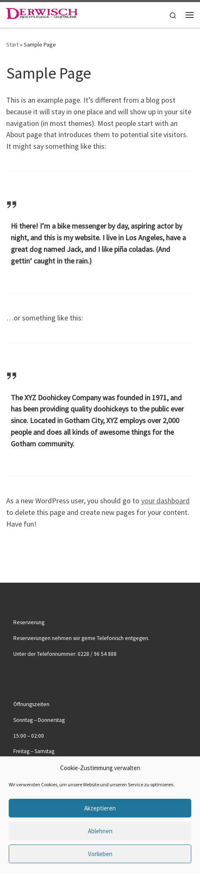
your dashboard (165, 500)
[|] (42, 14)
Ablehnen (100, 831)
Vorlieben (100, 854)
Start (12, 44)
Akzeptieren (100, 808)
